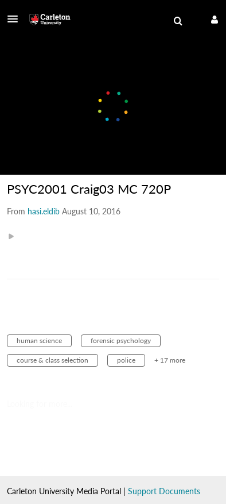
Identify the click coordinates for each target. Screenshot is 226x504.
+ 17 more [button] (169, 360)
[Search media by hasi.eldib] (44, 211)
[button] (16, 19)
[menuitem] (178, 21)
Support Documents (164, 491)
